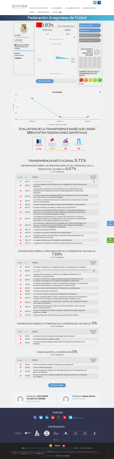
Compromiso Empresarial (86, 448)
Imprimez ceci (84, 30)
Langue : (56, 12)
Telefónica (76, 448)
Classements (56, 8)
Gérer (31, 12)
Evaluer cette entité (86, 25)
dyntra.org (50, 451)
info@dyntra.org (40, 453)
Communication (89, 8)
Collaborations (72, 8)
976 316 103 (19, 42)
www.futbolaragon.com (22, 37)
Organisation (43, 12)
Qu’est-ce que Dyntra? (38, 8)
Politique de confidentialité (63, 456)
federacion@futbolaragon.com (24, 50)
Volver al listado (45, 81)
